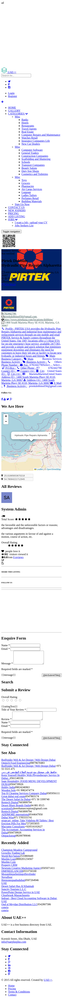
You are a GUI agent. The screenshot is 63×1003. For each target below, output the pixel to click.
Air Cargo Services (32, 189)
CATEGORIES (18, 113)
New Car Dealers (31, 143)
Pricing (12, 992)
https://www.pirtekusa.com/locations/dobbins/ (28, 319)
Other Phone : (26, 368)
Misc (17, 116)
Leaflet (38, 469)
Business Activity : (34, 361)
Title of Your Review (13, 712)
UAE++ (48, 984)
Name (5, 645)
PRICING (13, 213)
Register (12, 96)
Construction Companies (35, 156)
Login (11, 93)
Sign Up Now (22, 204)
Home (11, 989)
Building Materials (32, 201)
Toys (24, 180)
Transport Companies (33, 165)
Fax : (24, 365)
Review (6, 723)
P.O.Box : (8, 368)
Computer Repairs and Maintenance (41, 134)
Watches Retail (30, 137)
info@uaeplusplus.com (13, 945)
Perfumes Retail (30, 198)
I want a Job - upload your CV (31, 222)
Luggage (26, 192)
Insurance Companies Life (36, 140)
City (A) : (14, 374)
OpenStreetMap (54, 469)
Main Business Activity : (17, 360)
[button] (50, 434)
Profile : (31, 342)
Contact (12, 998)
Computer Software (32, 149)
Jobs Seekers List (24, 225)
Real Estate (28, 131)
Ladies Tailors (29, 195)
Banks (25, 119)
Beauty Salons (29, 168)
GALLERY (14, 110)
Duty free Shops (30, 171)
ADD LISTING (16, 216)
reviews (18, 557)
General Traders (30, 153)
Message (7, 666)
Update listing (12, 560)
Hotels (25, 122)
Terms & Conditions (19, 995)
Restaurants (28, 125)
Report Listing (11, 563)
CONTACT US (16, 207)
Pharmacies (28, 186)
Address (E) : (28, 377)
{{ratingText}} (9, 709)
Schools (26, 162)
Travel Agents (29, 128)
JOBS (13, 219)
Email (5, 648)
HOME (12, 107)
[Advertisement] (31, 35)
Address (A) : (28, 382)
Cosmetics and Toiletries (35, 174)
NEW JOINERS (17, 210)
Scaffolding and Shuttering (36, 159)
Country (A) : (26, 371)
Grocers (26, 183)
